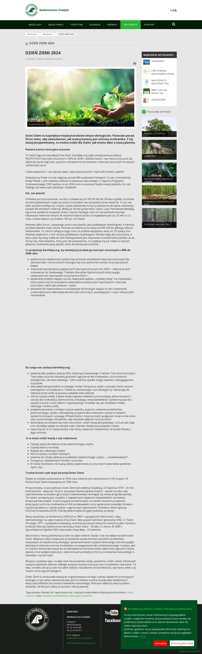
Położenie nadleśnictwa (156, 226)
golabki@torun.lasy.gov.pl (79, 638)
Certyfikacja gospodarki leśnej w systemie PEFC (162, 74)
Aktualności (47, 34)
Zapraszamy (158, 99)
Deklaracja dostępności (189, 651)
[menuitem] (35, 24)
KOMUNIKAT (158, 61)
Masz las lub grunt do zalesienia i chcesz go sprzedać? (162, 94)
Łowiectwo (150, 157)
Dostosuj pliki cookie (182, 643)
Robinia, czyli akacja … (155, 135)
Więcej (142, 636)
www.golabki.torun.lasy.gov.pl (81, 643)
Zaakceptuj (160, 643)
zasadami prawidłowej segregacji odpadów (67, 595)
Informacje (32, 34)
